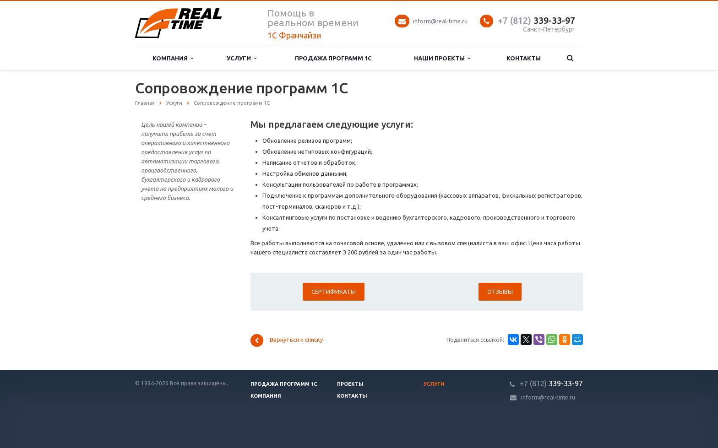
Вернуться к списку (286, 340)
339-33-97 (536, 20)
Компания (172, 58)
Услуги (241, 58)
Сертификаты (333, 291)
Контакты (523, 58)
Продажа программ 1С (333, 58)
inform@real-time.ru (440, 21)
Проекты (350, 384)
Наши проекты (442, 58)
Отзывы (500, 291)
